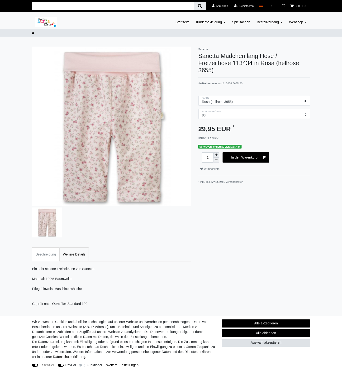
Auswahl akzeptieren (266, 342)
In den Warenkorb (248, 157)
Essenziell (47, 365)
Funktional (94, 365)
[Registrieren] (243, 6)
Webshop (296, 22)
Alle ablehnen (266, 333)
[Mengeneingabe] (207, 157)
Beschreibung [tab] (46, 254)
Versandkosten (234, 181)
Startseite (183, 22)
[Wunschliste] (282, 6)
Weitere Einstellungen (122, 365)
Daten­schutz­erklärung (69, 357)
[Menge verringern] (216, 160)
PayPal (70, 365)
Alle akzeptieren (266, 323)
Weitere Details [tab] (74, 254)
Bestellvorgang (268, 22)
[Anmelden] (220, 6)
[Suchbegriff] (113, 6)
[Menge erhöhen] (216, 155)
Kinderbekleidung (209, 22)
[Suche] (200, 6)
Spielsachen (241, 22)
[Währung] (270, 6)
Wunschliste (209, 169)
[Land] (260, 6)
